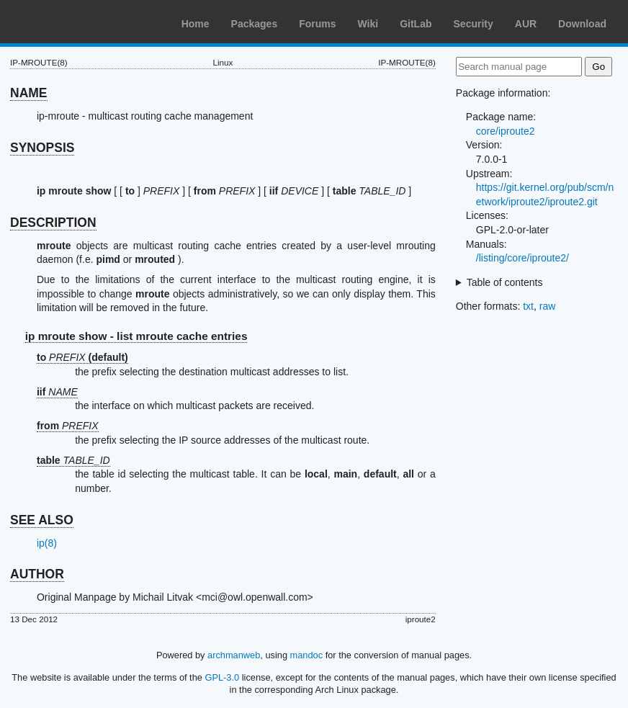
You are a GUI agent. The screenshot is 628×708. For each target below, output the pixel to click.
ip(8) (47, 543)
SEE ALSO (41, 520)
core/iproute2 (505, 131)
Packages (254, 24)
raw (547, 306)
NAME (29, 93)
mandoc (306, 655)
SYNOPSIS (42, 147)
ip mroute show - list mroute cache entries (136, 336)
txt (528, 306)
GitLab (415, 24)
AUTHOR (37, 574)
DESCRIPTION (53, 222)
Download (582, 24)
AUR (526, 24)
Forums (317, 24)
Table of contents (505, 282)
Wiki (368, 24)
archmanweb (233, 655)
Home (195, 24)
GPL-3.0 (222, 677)
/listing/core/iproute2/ (522, 258)
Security (473, 24)
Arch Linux (79, 21)
